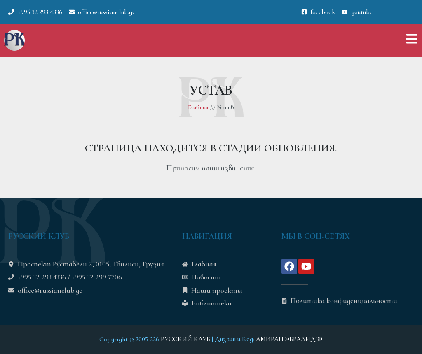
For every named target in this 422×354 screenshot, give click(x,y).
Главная (198, 107)
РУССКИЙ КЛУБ (185, 339)
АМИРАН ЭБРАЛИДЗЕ (289, 339)
